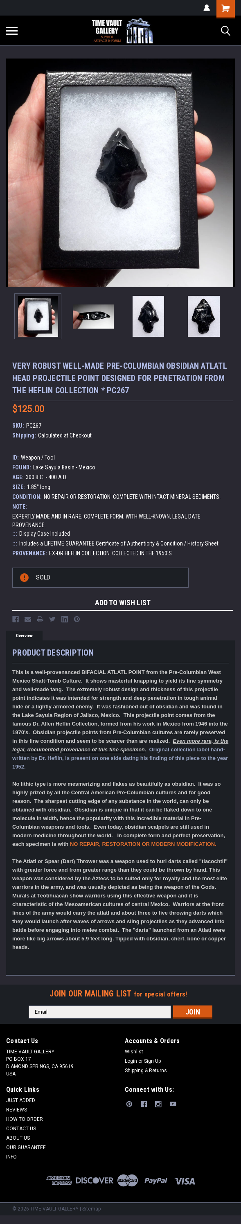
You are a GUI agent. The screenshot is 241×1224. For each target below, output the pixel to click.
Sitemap (91, 1209)
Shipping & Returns (146, 1070)
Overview (24, 635)
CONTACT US (21, 1129)
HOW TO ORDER (24, 1119)
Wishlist (134, 1052)
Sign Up (152, 1061)
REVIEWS (16, 1110)
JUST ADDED (20, 1100)
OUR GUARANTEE (26, 1147)
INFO (11, 1157)
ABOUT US (18, 1138)
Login (131, 1061)
